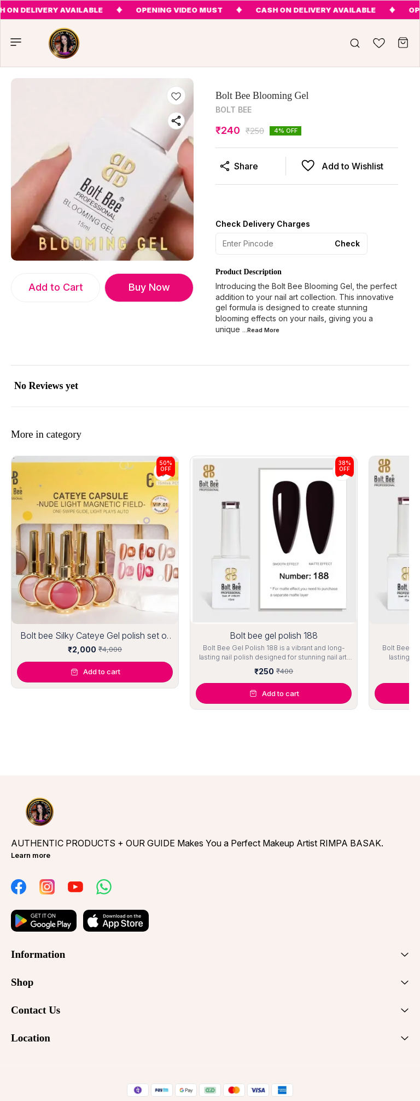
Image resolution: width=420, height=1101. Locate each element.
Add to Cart (55, 287)
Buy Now (149, 287)
